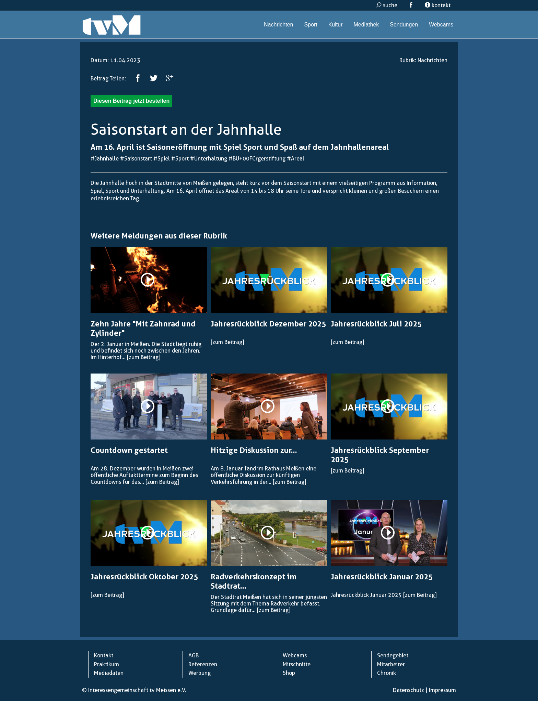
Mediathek (366, 24)
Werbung (199, 673)
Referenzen (202, 664)
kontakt (438, 5)
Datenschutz (408, 690)
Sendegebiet (392, 655)
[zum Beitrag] (143, 357)
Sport (310, 24)
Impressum (442, 690)
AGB (193, 655)
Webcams (441, 24)
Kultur (335, 24)
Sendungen (404, 24)
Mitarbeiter (391, 664)
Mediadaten (109, 673)
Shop (289, 673)
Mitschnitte (297, 664)
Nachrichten (278, 24)
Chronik (386, 673)
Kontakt (103, 655)
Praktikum (106, 664)
